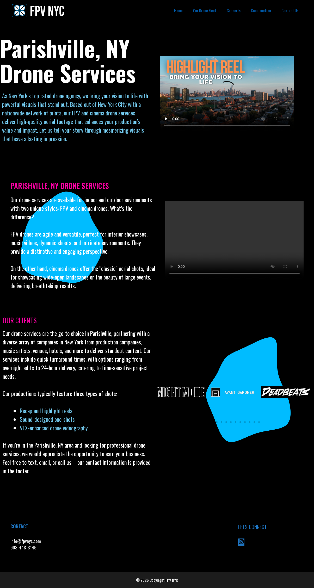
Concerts (234, 10)
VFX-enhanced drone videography (54, 428)
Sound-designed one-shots (47, 419)
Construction (261, 10)
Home (178, 10)
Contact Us (289, 10)
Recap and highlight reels (46, 410)
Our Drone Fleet (204, 10)
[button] (160, 391)
